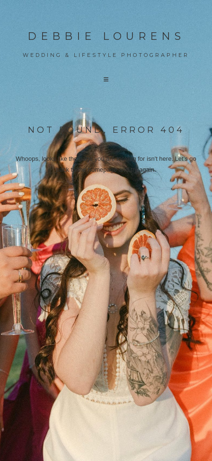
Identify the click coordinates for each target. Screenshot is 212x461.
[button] (106, 79)
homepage (102, 169)
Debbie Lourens (106, 36)
